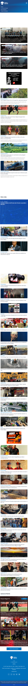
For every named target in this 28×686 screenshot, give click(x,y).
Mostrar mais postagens (14, 648)
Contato (14, 664)
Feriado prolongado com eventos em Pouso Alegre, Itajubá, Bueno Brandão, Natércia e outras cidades (13, 385)
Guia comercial (3, 9)
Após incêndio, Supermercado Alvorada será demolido (12, 516)
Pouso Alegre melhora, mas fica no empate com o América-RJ (14, 329)
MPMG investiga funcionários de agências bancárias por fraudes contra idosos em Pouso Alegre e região (12, 545)
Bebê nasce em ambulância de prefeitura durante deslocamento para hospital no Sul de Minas (11, 575)
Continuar (14, 684)
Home (2, 6)
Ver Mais (24, 598)
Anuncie (14, 663)
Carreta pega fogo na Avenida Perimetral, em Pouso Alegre (13, 357)
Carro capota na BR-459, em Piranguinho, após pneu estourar (14, 100)
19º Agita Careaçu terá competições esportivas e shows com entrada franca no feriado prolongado (13, 560)
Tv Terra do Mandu (4, 8)
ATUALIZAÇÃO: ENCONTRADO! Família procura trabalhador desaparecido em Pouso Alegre (14, 343)
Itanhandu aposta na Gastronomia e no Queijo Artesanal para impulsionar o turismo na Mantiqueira (14, 487)
